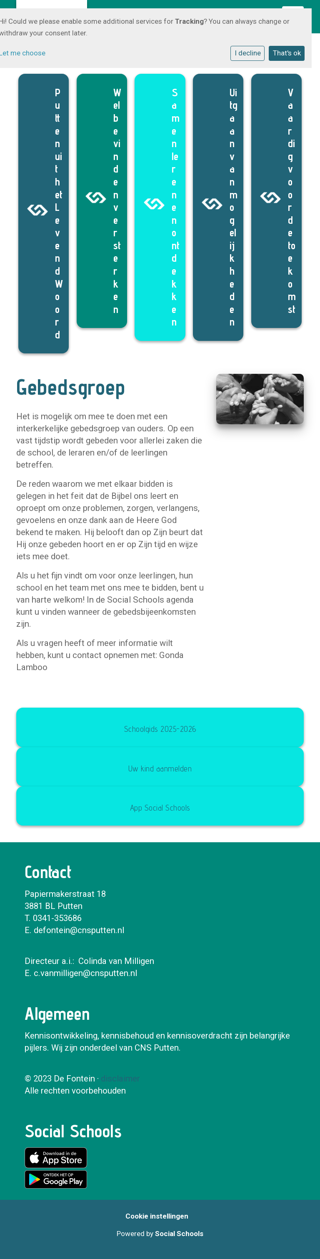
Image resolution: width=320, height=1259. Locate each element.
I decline (248, 53)
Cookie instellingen (156, 1216)
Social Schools (179, 1233)
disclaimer (120, 1079)
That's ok (287, 53)
